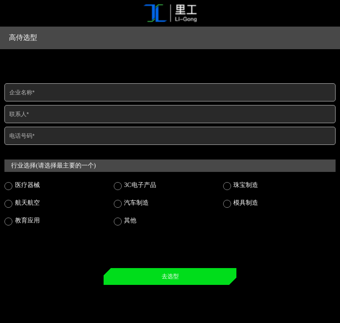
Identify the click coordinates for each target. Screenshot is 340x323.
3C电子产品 (139, 185)
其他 (130, 220)
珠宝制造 (245, 185)
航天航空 (26, 202)
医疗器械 (26, 185)
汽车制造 (136, 202)
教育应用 (26, 220)
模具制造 (245, 202)
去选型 (170, 276)
